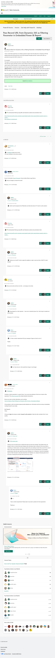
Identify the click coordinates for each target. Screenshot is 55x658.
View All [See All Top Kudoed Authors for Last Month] (6, 618)
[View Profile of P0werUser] (10, 106)
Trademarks (3, 651)
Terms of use (3, 649)
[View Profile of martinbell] (10, 279)
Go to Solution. (29, 81)
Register (35, 16)
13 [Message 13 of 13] (8, 158)
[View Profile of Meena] (12, 330)
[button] (39, 38)
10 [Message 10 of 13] (11, 266)
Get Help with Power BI (28, 27)
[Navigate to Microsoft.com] (4, 10)
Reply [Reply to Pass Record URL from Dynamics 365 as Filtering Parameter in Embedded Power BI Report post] (48, 93)
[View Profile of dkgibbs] (9, 44)
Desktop (39, 27)
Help (44, 16)
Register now (45, 22)
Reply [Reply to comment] (48, 127)
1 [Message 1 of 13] (8, 89)
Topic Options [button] (47, 38)
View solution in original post (11, 119)
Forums (17, 27)
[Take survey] (8, 551)
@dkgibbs (10, 152)
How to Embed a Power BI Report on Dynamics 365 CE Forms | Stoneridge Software (22, 401)
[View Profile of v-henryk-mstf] (14, 384)
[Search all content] (38, 19)
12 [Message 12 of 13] (11, 210)
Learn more (3, 6)
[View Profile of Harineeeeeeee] (10, 145)
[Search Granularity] (17, 19)
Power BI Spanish (16, 178)
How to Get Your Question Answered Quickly (14, 563)
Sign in (40, 16)
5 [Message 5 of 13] (8, 290)
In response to (12, 200)
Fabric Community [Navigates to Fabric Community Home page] (14, 10)
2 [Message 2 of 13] (8, 419)
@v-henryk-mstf (14, 441)
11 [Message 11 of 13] (8, 184)
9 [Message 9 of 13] (8, 123)
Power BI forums (8, 27)
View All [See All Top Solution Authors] (6, 591)
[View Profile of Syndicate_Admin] (15, 171)
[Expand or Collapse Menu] (2, 13)
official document (15, 396)
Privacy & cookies (4, 647)
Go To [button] (49, 16)
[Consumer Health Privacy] (16, 654)
